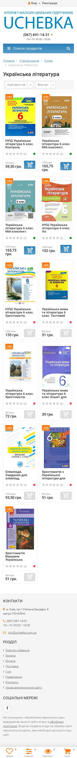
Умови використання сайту (24, 687)
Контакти (12, 682)
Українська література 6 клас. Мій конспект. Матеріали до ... (56, 145)
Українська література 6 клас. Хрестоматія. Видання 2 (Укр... (19, 395)
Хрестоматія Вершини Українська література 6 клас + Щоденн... (19, 559)
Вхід (32, 3)
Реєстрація (49, 3)
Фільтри (43, 84)
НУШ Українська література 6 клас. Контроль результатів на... (19, 145)
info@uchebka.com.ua (22, 632)
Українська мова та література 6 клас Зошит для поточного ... (55, 395)
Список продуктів (24, 48)
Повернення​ (14, 677)
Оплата (10, 661)
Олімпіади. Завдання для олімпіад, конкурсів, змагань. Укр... (16, 478)
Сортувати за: (16, 84)
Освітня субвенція (18, 650)
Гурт (8, 671)
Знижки (11, 655)
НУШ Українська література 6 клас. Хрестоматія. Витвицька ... (19, 314)
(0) (16, 154)
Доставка (12, 666)
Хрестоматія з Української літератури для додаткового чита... (53, 478)
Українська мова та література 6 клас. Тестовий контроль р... (55, 314)
